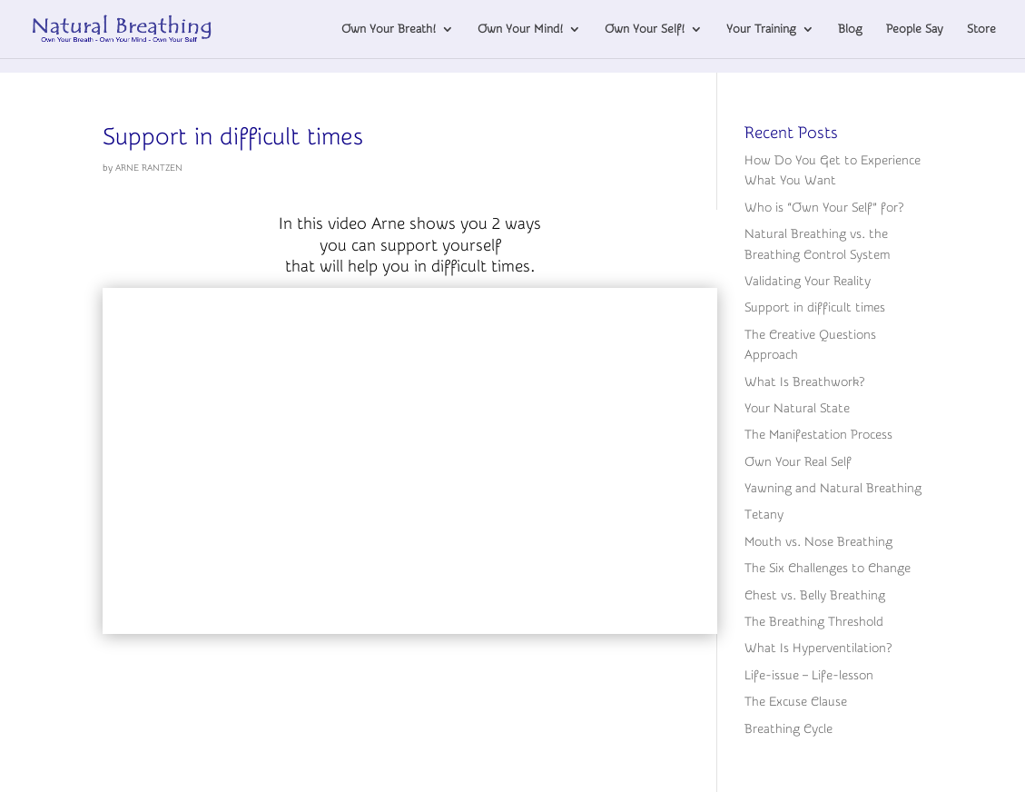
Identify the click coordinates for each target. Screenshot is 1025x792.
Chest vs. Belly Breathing (814, 596)
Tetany (764, 515)
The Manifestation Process (818, 435)
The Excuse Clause (795, 702)
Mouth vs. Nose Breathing (818, 542)
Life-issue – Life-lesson (808, 675)
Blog (850, 29)
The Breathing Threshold (813, 622)
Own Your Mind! (520, 29)
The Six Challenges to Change (827, 568)
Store (981, 29)
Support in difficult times (233, 137)
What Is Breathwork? (804, 382)
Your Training (761, 29)
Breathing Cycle (788, 729)
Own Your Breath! (388, 29)
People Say (914, 29)
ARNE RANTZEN (148, 168)
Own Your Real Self (798, 462)
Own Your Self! (645, 29)
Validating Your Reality (807, 281)
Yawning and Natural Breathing (833, 488)
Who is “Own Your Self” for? (823, 208)
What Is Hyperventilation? (818, 648)
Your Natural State (797, 408)
